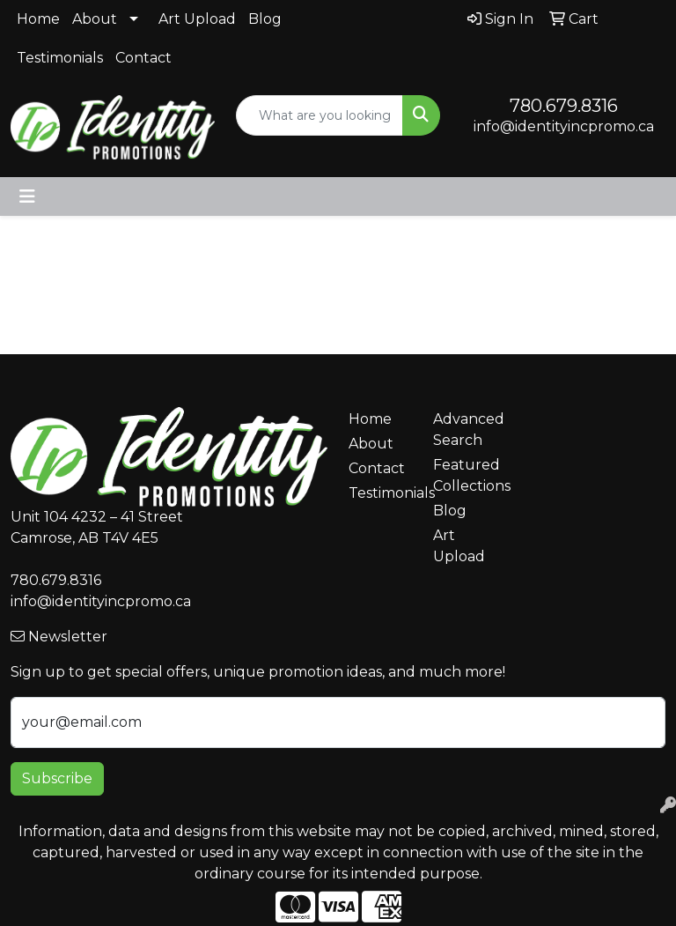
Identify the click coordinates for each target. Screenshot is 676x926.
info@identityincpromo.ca (564, 126)
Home (38, 19)
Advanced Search (464, 429)
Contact (143, 57)
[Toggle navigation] (27, 196)
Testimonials (60, 57)
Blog (265, 19)
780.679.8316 (564, 105)
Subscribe (57, 778)
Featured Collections (464, 475)
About (94, 19)
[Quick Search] (319, 115)
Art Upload (197, 19)
